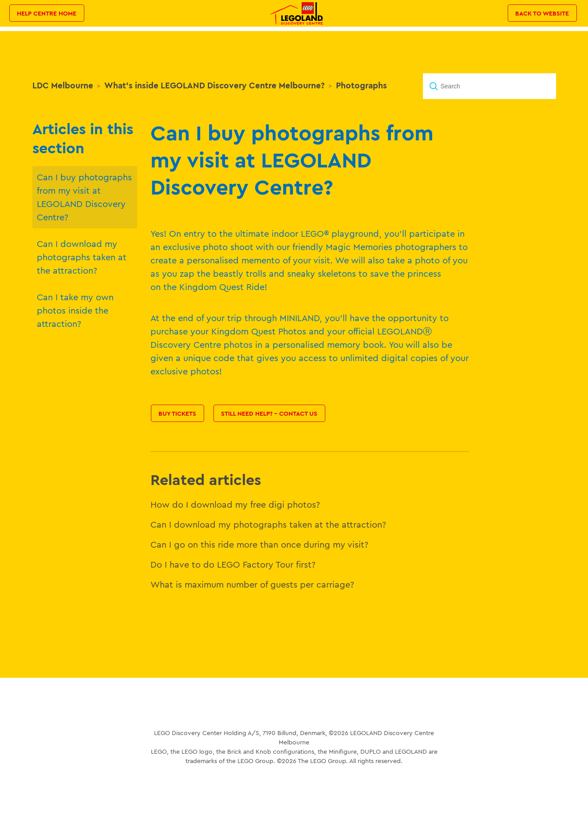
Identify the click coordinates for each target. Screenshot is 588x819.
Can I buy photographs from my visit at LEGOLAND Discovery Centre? (84, 197)
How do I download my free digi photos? (235, 504)
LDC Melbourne (62, 85)
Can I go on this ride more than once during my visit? (259, 544)
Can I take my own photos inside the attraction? (75, 310)
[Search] (489, 86)
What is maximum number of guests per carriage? (252, 584)
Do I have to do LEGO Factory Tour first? (233, 564)
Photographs (361, 85)
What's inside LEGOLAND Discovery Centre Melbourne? (214, 85)
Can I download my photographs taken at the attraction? (81, 257)
